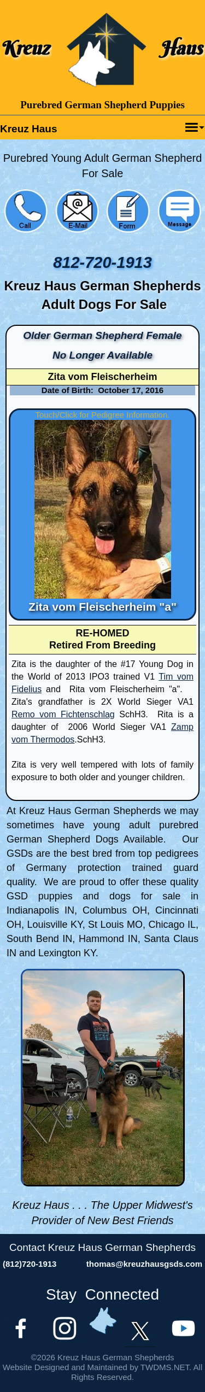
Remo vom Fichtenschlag (63, 714)
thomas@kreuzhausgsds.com (144, 1263)
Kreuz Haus (28, 128)
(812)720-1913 (29, 1263)
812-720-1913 (102, 262)
